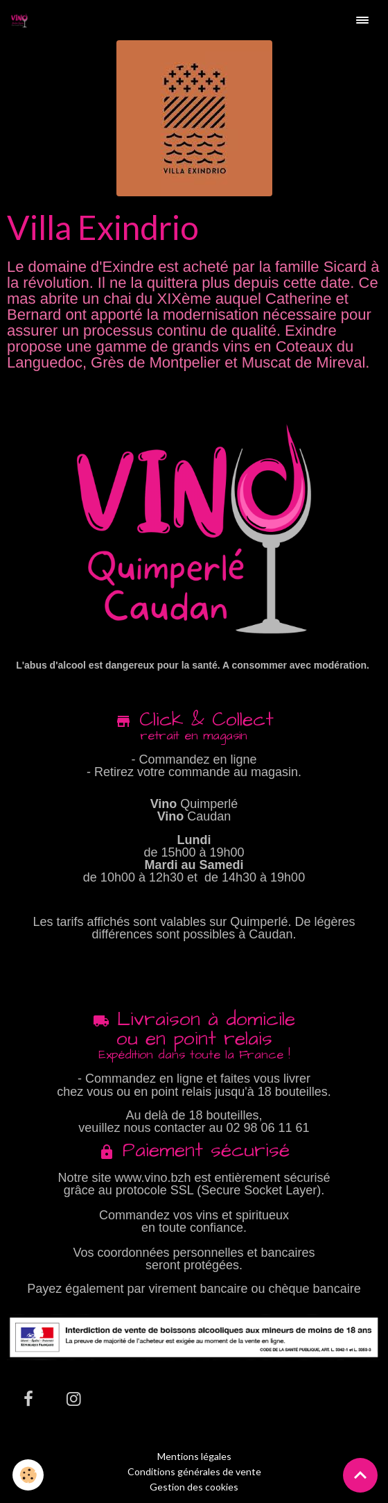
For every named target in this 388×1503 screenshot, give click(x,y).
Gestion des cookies (194, 1487)
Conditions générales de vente (194, 1471)
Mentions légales (194, 1456)
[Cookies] (28, 1475)
